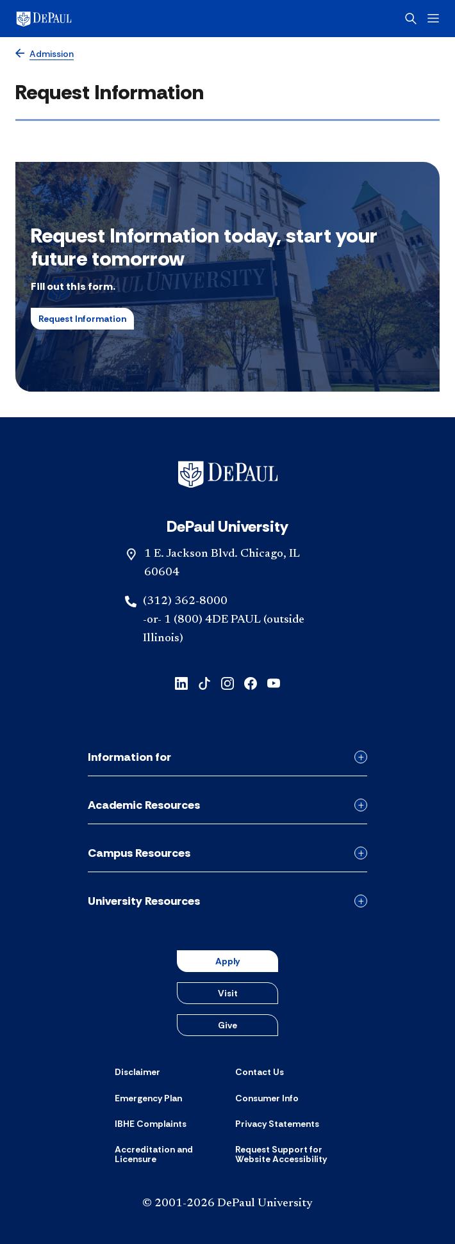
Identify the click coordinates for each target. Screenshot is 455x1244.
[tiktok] (204, 682)
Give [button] (227, 1025)
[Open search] (411, 18)
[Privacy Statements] (277, 1124)
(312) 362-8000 (185, 601)
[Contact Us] (259, 1072)
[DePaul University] (64, 18)
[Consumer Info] (267, 1098)
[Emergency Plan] (148, 1098)
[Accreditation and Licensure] (167, 1155)
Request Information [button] (82, 318)
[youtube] (273, 682)
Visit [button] (228, 993)
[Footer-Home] (227, 474)
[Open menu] (433, 18)
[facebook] (250, 682)
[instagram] (227, 682)
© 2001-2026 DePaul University (227, 1203)
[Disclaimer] (137, 1072)
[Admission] (44, 54)
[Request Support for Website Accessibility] (287, 1155)
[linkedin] (181, 682)
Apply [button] (227, 961)
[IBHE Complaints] (150, 1124)
